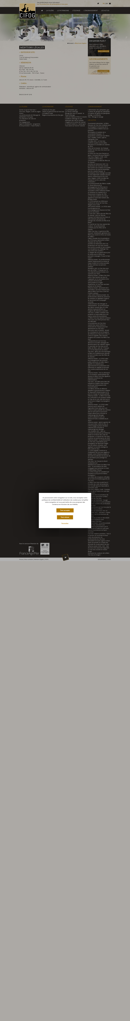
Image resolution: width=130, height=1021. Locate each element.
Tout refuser (65, 517)
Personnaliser (64, 523)
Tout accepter (65, 510)
